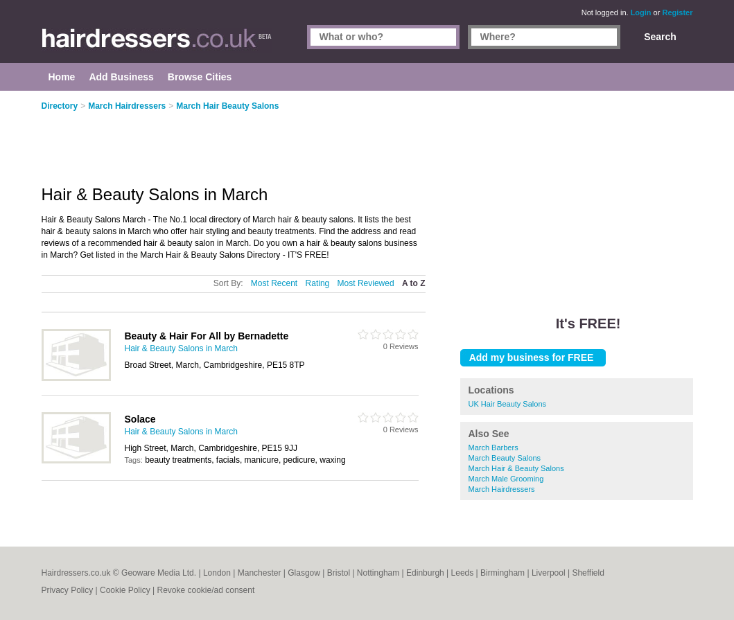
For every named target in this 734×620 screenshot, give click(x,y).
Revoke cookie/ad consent (205, 590)
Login (641, 12)
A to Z (414, 283)
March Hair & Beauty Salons (516, 468)
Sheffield (588, 573)
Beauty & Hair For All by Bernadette (207, 336)
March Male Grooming (506, 479)
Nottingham (378, 573)
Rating (318, 283)
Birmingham (502, 573)
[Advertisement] (576, 194)
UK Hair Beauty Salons (508, 404)
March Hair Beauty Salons (227, 106)
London (217, 573)
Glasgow (304, 573)
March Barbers (493, 447)
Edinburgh (425, 573)
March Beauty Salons (505, 458)
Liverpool (549, 573)
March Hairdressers (502, 489)
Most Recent (274, 283)
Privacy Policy (68, 590)
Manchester (259, 573)
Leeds (462, 573)
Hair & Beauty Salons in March (181, 348)
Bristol (338, 573)
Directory (60, 106)
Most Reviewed (366, 283)
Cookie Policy (125, 590)
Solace (140, 419)
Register (677, 12)
